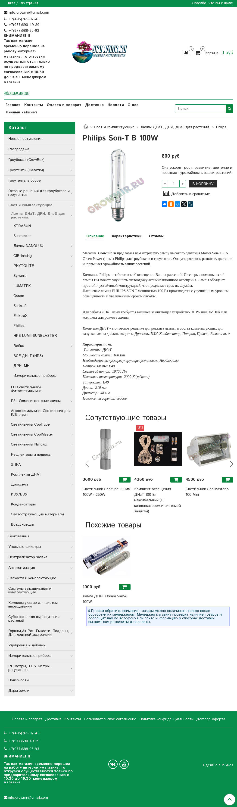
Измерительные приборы (34, 375)
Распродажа (18, 149)
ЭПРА (195, 312)
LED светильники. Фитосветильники (26, 389)
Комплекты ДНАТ (26, 474)
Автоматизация (21, 567)
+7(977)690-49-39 (24, 25)
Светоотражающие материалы (37, 514)
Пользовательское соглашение (110, 719)
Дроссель (142, 334)
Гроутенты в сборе (24, 180)
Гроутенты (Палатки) (26, 170)
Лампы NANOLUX (28, 246)
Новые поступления (25, 138)
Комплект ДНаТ (96, 328)
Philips (221, 127)
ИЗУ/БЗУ (19, 494)
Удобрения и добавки (27, 645)
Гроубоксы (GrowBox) (26, 159)
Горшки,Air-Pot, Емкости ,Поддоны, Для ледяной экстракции (38, 632)
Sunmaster (22, 236)
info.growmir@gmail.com (28, 12)
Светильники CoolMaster (32, 434)
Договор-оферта (210, 719)
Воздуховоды (22, 524)
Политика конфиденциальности (166, 719)
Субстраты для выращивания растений (33, 618)
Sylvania (19, 275)
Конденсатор (170, 334)
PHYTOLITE (23, 265)
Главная (13, 105)
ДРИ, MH (21, 365)
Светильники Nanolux (29, 444)
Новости (116, 105)
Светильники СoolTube (30, 424)
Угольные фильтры (24, 546)
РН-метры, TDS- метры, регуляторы (29, 668)
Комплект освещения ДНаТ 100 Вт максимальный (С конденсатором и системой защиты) (157, 500)
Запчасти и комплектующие (32, 578)
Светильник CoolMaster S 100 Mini (207, 491)
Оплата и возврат (64, 105)
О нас (133, 105)
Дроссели (19, 484)
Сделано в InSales (218, 765)
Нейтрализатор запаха (27, 557)
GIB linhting (22, 256)
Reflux (18, 346)
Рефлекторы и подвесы (31, 454)
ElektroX (20, 315)
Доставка (94, 105)
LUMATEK (22, 286)
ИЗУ (154, 334)
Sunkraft (20, 305)
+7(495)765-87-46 (24, 19)
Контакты (33, 105)
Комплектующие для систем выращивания (33, 604)
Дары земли (18, 690)
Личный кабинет (21, 112)
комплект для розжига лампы (105, 317)
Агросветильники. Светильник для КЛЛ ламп (41, 412)
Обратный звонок (16, 93)
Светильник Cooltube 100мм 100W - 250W (106, 491)
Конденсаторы (23, 504)
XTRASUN (22, 226)
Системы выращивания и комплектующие (29, 590)
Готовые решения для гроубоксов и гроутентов (39, 192)
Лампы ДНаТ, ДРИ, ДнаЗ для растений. (175, 127)
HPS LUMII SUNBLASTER (35, 335)
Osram (18, 296)
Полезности (18, 680)
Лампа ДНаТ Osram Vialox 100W (105, 599)
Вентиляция (18, 536)
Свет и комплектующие (114, 127)
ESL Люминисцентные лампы (36, 401)
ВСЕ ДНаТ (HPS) (28, 355)
